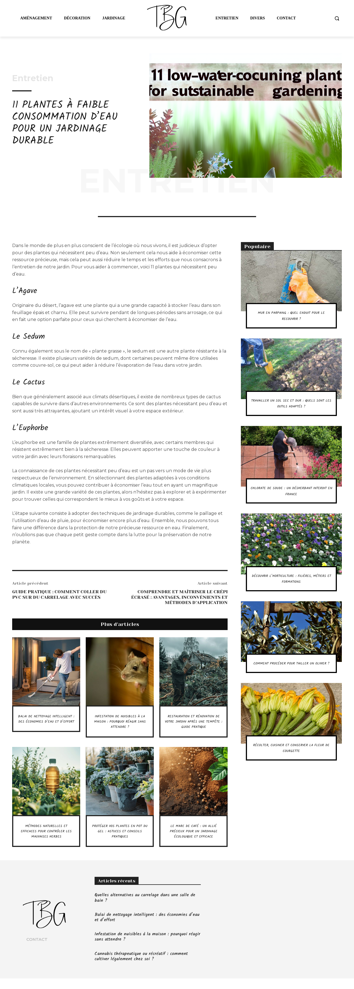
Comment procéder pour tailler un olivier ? (291, 672)
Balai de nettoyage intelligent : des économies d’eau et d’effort (46, 724)
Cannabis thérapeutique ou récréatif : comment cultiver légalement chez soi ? (141, 967)
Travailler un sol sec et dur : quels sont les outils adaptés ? (291, 406)
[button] (337, 18)
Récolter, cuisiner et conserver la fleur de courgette (291, 763)
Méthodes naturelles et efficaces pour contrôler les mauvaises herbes (46, 839)
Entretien (32, 78)
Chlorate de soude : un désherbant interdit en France (291, 497)
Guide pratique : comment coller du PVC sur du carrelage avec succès (59, 594)
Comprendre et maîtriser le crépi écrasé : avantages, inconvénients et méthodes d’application (179, 597)
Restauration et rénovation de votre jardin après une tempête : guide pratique (193, 724)
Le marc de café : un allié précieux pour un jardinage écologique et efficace (193, 839)
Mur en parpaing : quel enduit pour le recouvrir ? (291, 316)
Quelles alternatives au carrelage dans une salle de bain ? (145, 908)
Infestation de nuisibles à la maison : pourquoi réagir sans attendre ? (119, 721)
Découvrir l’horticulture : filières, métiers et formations (291, 584)
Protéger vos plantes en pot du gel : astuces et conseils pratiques (119, 836)
